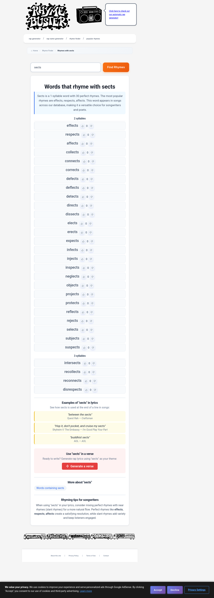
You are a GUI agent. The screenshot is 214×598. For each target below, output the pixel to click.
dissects (72, 227)
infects (72, 267)
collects (72, 156)
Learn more (86, 591)
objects (72, 307)
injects (72, 277)
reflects (72, 337)
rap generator (37, 38)
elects (72, 237)
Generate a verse (80, 502)
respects (72, 136)
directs (72, 216)
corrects (72, 176)
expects (72, 257)
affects (72, 146)
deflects (72, 196)
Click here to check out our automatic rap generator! (119, 14)
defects (72, 186)
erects (72, 247)
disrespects (72, 424)
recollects (72, 404)
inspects (72, 287)
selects (72, 357)
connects (72, 166)
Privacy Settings (196, 589)
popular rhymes (112, 38)
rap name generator (63, 38)
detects (72, 206)
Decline (175, 590)
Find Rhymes (115, 67)
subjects (72, 367)
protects (72, 327)
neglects (72, 297)
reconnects (72, 414)
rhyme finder (89, 38)
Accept (158, 590)
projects (72, 317)
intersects (72, 394)
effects (72, 126)
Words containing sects (50, 523)
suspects (72, 377)
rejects (72, 347)
